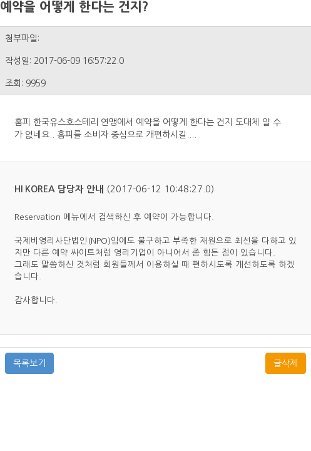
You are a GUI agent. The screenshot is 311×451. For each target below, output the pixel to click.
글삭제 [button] (285, 363)
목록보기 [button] (29, 363)
